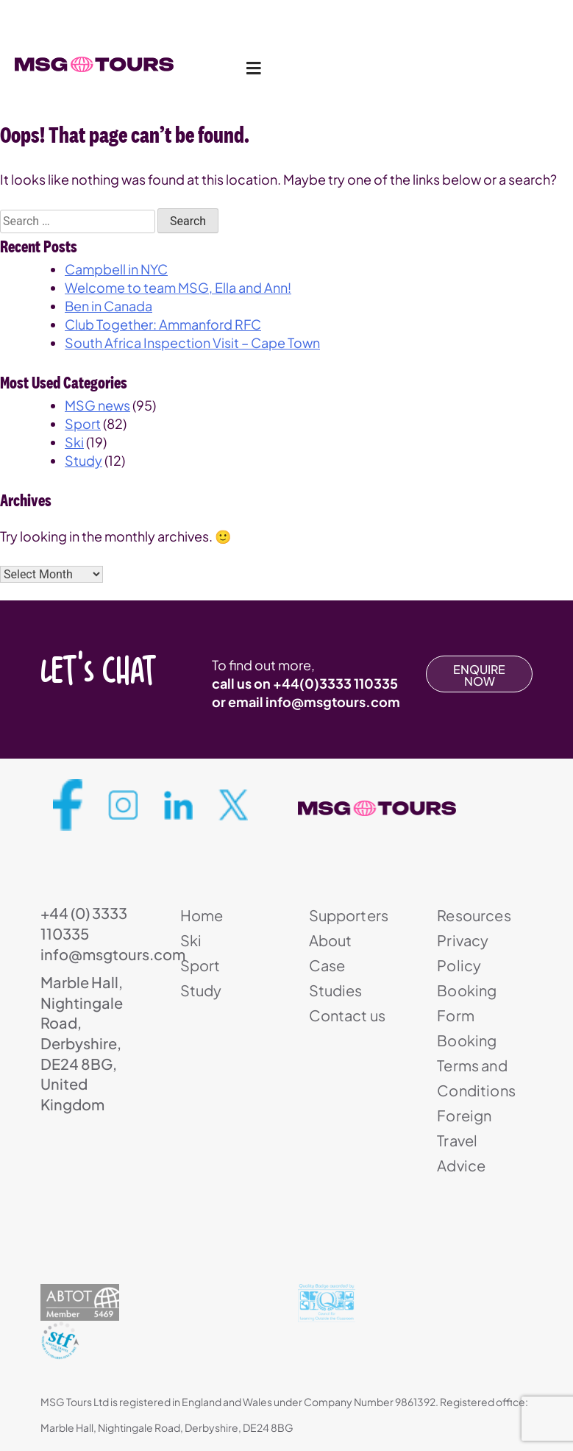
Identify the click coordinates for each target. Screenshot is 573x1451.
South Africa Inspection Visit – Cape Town (192, 342)
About (330, 940)
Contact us (347, 1015)
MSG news (97, 405)
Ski (74, 441)
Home (202, 915)
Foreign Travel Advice (464, 1140)
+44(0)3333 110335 (335, 683)
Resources (473, 915)
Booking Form (467, 1002)
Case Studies (336, 977)
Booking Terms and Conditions (476, 1065)
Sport (83, 423)
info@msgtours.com (333, 701)
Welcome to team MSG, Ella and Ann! (178, 287)
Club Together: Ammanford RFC (163, 324)
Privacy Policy (462, 952)
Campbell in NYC (116, 268)
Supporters (349, 915)
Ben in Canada (108, 305)
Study (83, 460)
